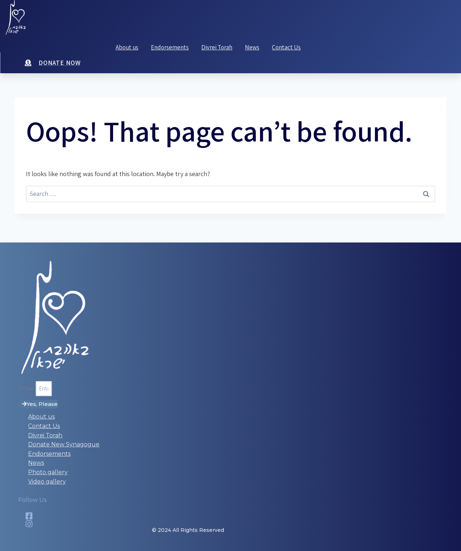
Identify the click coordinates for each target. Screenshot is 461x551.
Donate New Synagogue (63, 444)
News (252, 47)
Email (27, 388)
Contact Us (286, 47)
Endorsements (170, 47)
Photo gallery (48, 472)
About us (127, 47)
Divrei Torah (216, 47)
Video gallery (47, 481)
